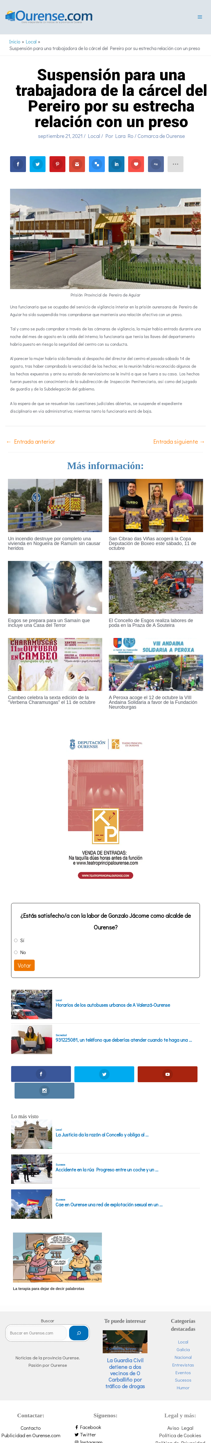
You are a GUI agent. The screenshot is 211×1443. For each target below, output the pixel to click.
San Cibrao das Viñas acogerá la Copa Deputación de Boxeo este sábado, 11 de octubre (152, 544)
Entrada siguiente (179, 442)
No (23, 953)
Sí (22, 941)
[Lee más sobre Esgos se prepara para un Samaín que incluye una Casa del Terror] (55, 587)
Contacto (31, 1412)
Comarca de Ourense (161, 136)
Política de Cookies (180, 1419)
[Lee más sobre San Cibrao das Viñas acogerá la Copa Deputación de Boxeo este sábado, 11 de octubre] (156, 505)
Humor (183, 1372)
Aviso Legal (180, 1412)
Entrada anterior (30, 442)
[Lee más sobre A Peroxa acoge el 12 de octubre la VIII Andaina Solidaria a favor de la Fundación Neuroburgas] (156, 664)
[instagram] (105, 1426)
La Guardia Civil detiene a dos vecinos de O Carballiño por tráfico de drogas (125, 1357)
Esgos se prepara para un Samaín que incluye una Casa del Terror (49, 624)
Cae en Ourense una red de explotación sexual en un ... (109, 1189)
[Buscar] (78, 1317)
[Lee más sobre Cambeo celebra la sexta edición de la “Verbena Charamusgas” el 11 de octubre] (55, 664)
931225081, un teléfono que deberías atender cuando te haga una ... (124, 1041)
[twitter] (105, 1419)
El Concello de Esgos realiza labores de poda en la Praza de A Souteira (151, 624)
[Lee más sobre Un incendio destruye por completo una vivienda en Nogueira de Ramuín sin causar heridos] (55, 505)
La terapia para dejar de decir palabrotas (48, 1273)
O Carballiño (115, 1333)
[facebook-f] (105, 1411)
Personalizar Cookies (180, 1434)
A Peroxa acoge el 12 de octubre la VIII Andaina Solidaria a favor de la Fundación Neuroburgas (153, 703)
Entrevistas (183, 1349)
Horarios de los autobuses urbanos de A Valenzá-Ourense (113, 1006)
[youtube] (105, 1434)
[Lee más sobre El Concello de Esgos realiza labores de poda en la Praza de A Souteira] (156, 587)
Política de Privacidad (180, 1427)
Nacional (183, 1341)
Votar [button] (24, 966)
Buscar (47, 1305)
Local (94, 136)
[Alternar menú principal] (200, 17)
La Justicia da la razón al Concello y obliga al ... (102, 1119)
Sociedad (61, 1036)
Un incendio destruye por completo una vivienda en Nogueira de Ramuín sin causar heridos (54, 544)
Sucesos (60, 1149)
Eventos (183, 1357)
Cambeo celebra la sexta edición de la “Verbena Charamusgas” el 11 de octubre (51, 701)
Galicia (183, 1333)
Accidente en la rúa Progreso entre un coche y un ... (107, 1154)
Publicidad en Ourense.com (30, 1419)
